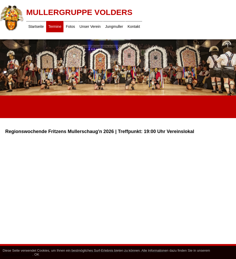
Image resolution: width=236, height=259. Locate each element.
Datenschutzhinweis (18, 254)
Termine (54, 26)
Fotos (70, 26)
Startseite (36, 26)
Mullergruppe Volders (79, 12)
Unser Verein (90, 26)
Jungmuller (114, 26)
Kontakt (133, 26)
